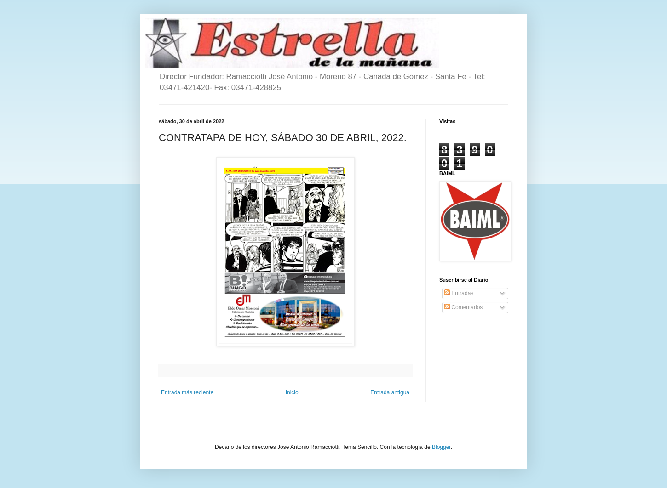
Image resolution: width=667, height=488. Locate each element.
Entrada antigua (389, 392)
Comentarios (463, 307)
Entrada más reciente (187, 392)
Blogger (441, 447)
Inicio (292, 392)
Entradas (458, 293)
